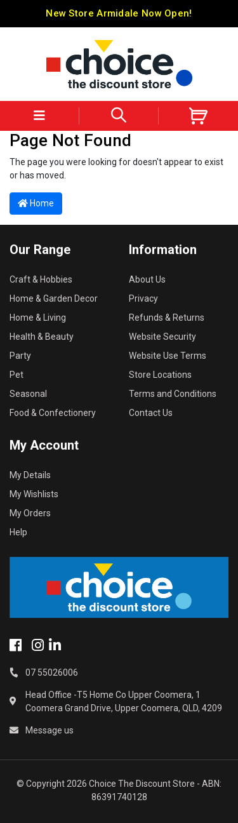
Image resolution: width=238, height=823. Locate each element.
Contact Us (151, 413)
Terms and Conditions (172, 394)
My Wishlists (34, 494)
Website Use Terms (167, 356)
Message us (49, 730)
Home (36, 203)
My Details (30, 475)
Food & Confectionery (53, 413)
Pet (16, 375)
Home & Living (38, 317)
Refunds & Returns (166, 317)
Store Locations (160, 375)
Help (18, 532)
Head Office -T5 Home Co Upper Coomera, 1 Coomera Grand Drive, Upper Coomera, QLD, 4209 (123, 701)
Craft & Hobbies (41, 279)
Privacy (143, 298)
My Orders (30, 513)
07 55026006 (51, 672)
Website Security (162, 336)
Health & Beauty (42, 336)
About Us (147, 279)
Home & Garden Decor (54, 298)
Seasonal (28, 394)
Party (20, 356)
